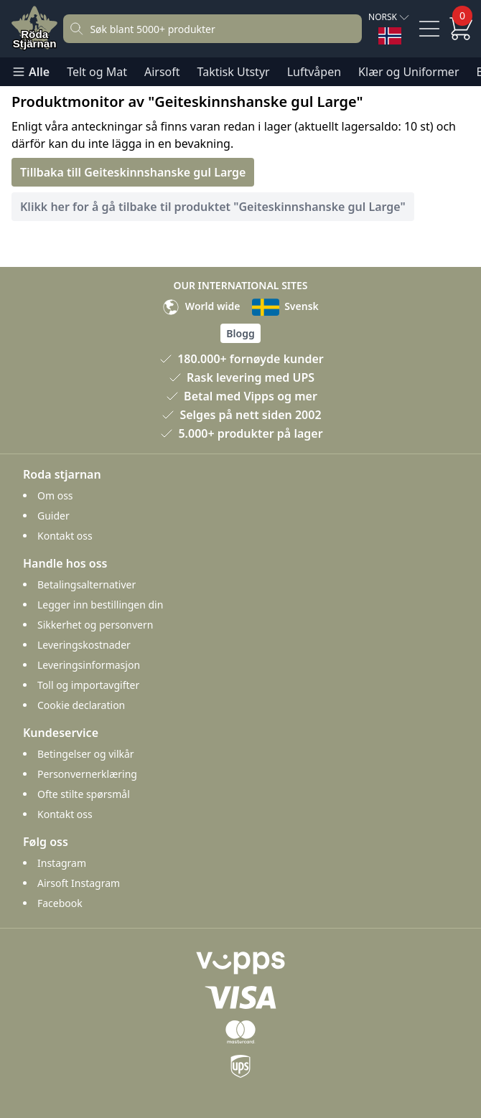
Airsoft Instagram (78, 883)
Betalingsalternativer (86, 584)
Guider (53, 515)
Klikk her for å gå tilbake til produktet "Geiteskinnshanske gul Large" (213, 207)
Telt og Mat (97, 72)
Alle (30, 72)
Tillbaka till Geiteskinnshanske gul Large (133, 172)
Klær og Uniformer (408, 72)
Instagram (61, 863)
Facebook (60, 903)
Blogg (240, 333)
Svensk (285, 306)
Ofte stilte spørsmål (83, 794)
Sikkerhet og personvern (95, 624)
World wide (201, 306)
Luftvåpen (314, 72)
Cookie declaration (81, 705)
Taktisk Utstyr (233, 72)
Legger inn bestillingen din (100, 604)
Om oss (55, 495)
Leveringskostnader (84, 645)
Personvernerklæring (87, 774)
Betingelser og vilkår (85, 754)
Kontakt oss (65, 535)
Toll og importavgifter (88, 685)
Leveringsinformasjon (88, 665)
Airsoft (162, 72)
